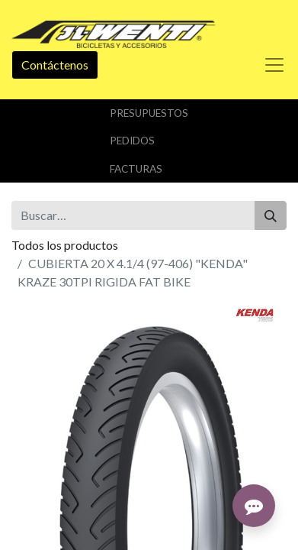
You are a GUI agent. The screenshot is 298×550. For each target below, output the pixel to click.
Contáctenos (54, 64)
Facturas (136, 169)
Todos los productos (64, 245)
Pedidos (132, 140)
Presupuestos (149, 113)
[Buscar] (271, 215)
